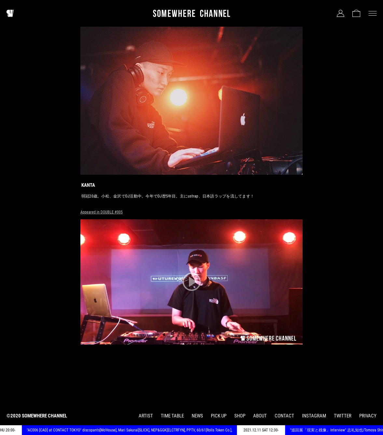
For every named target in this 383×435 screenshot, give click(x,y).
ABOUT (260, 416)
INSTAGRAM (314, 416)
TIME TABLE (172, 416)
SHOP (239, 416)
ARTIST (146, 416)
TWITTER (342, 416)
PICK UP (218, 416)
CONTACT (284, 416)
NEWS (197, 416)
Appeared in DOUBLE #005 (101, 212)
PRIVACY (367, 416)
